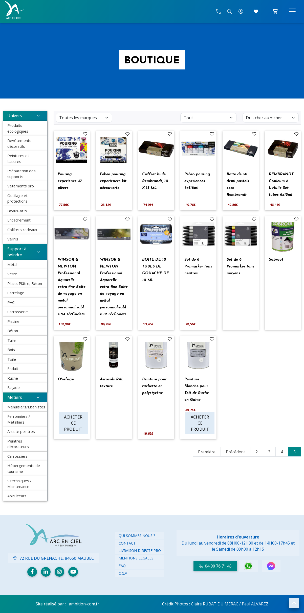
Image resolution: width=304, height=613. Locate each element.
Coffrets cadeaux (22, 229)
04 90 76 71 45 (215, 566)
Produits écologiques (17, 128)
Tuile (11, 340)
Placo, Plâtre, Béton (24, 283)
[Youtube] (73, 572)
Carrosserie (17, 311)
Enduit (12, 368)
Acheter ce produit (73, 423)
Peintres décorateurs (18, 443)
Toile (11, 359)
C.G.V (123, 573)
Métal (12, 264)
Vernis (12, 238)
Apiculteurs (17, 495)
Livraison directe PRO (140, 550)
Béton (12, 330)
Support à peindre (25, 252)
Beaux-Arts (17, 210)
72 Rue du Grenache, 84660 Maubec (53, 558)
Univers (25, 116)
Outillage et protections (17, 198)
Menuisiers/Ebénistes (26, 406)
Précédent (235, 452)
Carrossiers (17, 456)
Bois (11, 349)
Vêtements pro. (21, 185)
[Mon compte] (241, 11)
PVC (10, 302)
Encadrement (19, 220)
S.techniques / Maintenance (19, 483)
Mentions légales (136, 558)
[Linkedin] (46, 572)
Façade (13, 387)
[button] (294, 603)
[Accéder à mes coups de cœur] (256, 11)
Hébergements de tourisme (23, 468)
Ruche (12, 378)
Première (206, 452)
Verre (12, 273)
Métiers (25, 397)
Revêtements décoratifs (19, 143)
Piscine (13, 321)
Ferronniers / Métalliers (18, 419)
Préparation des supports (21, 173)
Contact (127, 543)
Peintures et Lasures (18, 158)
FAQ (122, 565)
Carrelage (15, 292)
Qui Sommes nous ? (137, 535)
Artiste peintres (21, 431)
